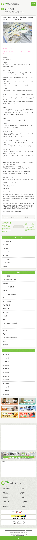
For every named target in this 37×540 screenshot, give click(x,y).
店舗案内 (22, 493)
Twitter (3, 461)
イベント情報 (6, 252)
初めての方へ (6, 488)
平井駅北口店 (6, 305)
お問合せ (22, 506)
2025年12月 (6, 358)
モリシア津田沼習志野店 (9, 294)
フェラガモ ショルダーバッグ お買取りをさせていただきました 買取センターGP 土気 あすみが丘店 (30, 227)
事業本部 (5, 283)
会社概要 (5, 506)
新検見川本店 (6, 308)
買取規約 (28, 530)
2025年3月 (6, 390)
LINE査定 (18, 440)
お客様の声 (6, 502)
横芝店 (5, 319)
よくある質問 (23, 502)
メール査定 (18, 433)
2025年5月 (6, 383)
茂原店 (5, 326)
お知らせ (22, 497)
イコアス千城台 (7, 301)
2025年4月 (6, 387)
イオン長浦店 (6, 276)
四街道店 (5, 345)
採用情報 (23, 530)
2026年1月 (6, 354)
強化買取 (5, 244)
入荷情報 (5, 248)
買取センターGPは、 (8, 48)
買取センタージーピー (13, 483)
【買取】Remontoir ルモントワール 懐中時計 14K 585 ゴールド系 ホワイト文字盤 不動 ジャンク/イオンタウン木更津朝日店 (6, 227)
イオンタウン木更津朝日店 (10, 337)
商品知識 (5, 255)
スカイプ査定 (18, 446)
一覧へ (18, 226)
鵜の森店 (5, 297)
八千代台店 (6, 312)
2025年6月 (6, 379)
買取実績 (5, 497)
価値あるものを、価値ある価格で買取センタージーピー (13, 4)
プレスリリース (7, 241)
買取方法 (5, 493)
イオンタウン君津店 (23, 217)
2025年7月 (6, 376)
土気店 (5, 316)
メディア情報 (6, 263)
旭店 (4, 334)
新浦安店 (5, 341)
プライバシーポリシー (16, 530)
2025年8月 (6, 372)
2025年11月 (6, 361)
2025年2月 (6, 394)
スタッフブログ (14, 217)
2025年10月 (6, 365)
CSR (31, 530)
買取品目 (22, 488)
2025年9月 (6, 369)
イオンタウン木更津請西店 (10, 323)
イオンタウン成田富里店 (9, 279)
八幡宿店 (5, 290)
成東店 (5, 330)
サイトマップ (8, 530)
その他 (5, 266)
